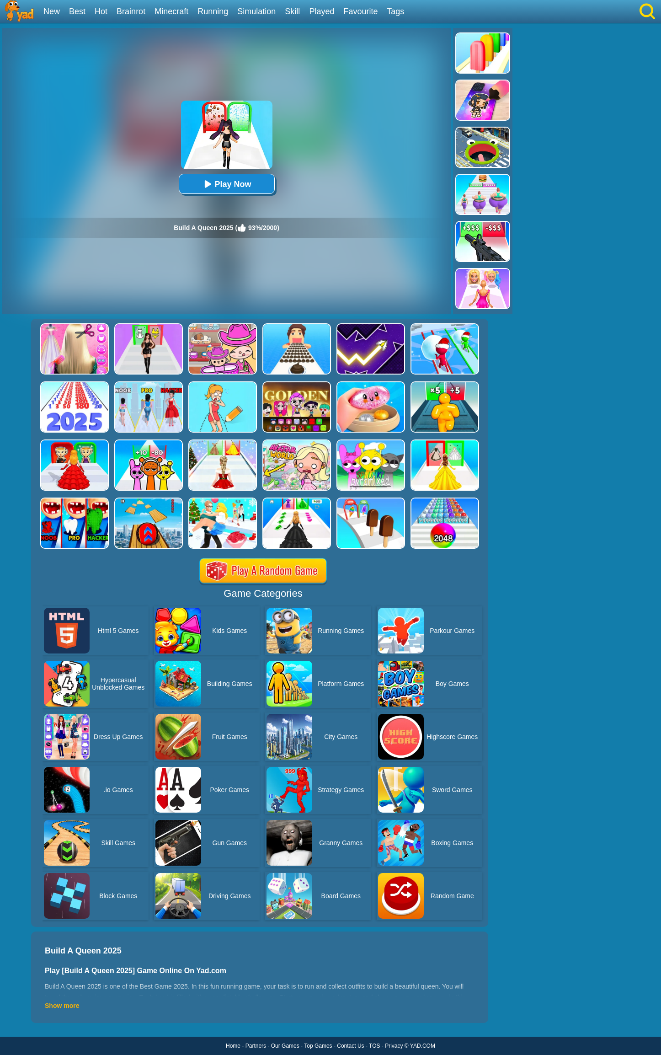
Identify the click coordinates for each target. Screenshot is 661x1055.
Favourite (360, 11)
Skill (292, 11)
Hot (101, 11)
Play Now (226, 184)
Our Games (285, 1046)
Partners (255, 1046)
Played (321, 11)
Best (77, 11)
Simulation (256, 11)
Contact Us (350, 1046)
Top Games (318, 1046)
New (51, 11)
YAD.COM (422, 1046)
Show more (62, 1005)
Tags (395, 11)
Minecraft (171, 11)
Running (212, 11)
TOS (374, 1046)
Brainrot (131, 11)
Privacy (394, 1046)
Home (233, 1046)
